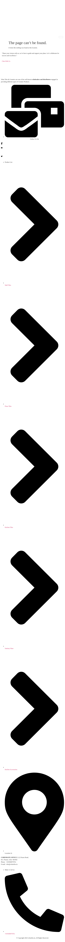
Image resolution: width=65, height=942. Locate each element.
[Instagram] (32, 152)
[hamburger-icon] (61, 37)
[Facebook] (32, 143)
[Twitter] (32, 156)
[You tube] (32, 148)
